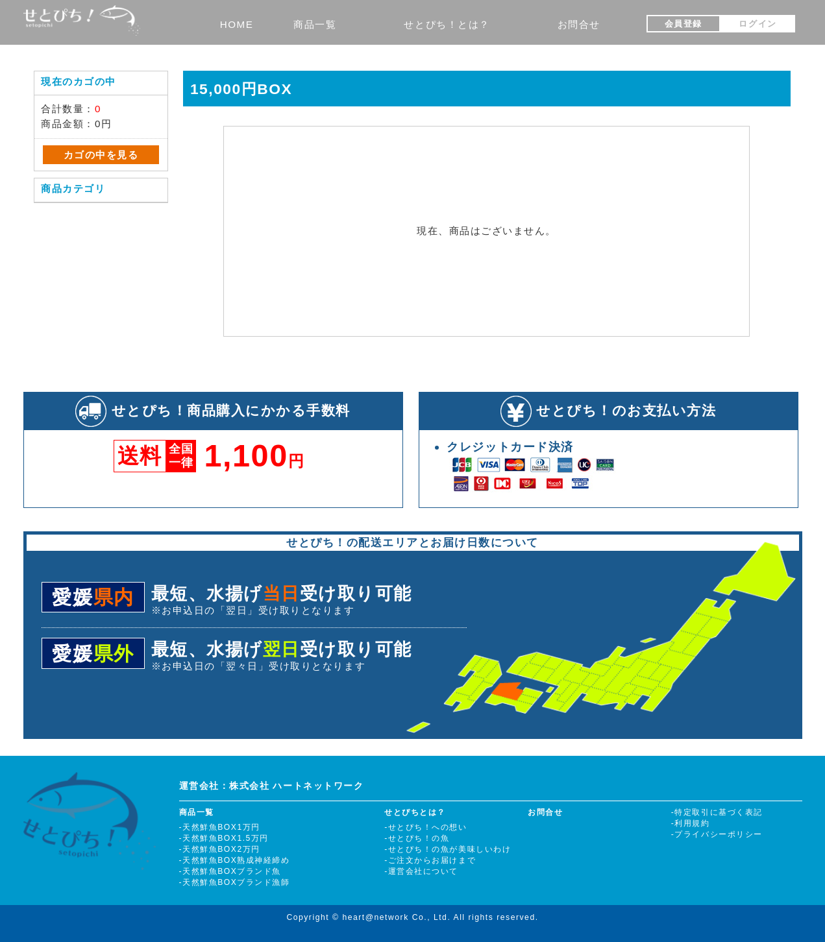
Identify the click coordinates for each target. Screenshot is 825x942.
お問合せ (579, 24)
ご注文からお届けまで (432, 860)
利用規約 (691, 823)
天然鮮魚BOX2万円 (221, 849)
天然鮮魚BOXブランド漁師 (235, 882)
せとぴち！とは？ (446, 24)
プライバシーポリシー (718, 834)
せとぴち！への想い (427, 827)
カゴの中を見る (101, 154)
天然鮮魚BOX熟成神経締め (235, 860)
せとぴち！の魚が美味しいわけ (449, 849)
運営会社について (423, 871)
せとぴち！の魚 (419, 838)
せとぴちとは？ (415, 812)
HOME (237, 24)
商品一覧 (314, 24)
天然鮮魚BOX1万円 (221, 827)
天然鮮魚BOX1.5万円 (225, 838)
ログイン (757, 24)
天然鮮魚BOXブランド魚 (231, 871)
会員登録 (683, 24)
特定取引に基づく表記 (718, 812)
